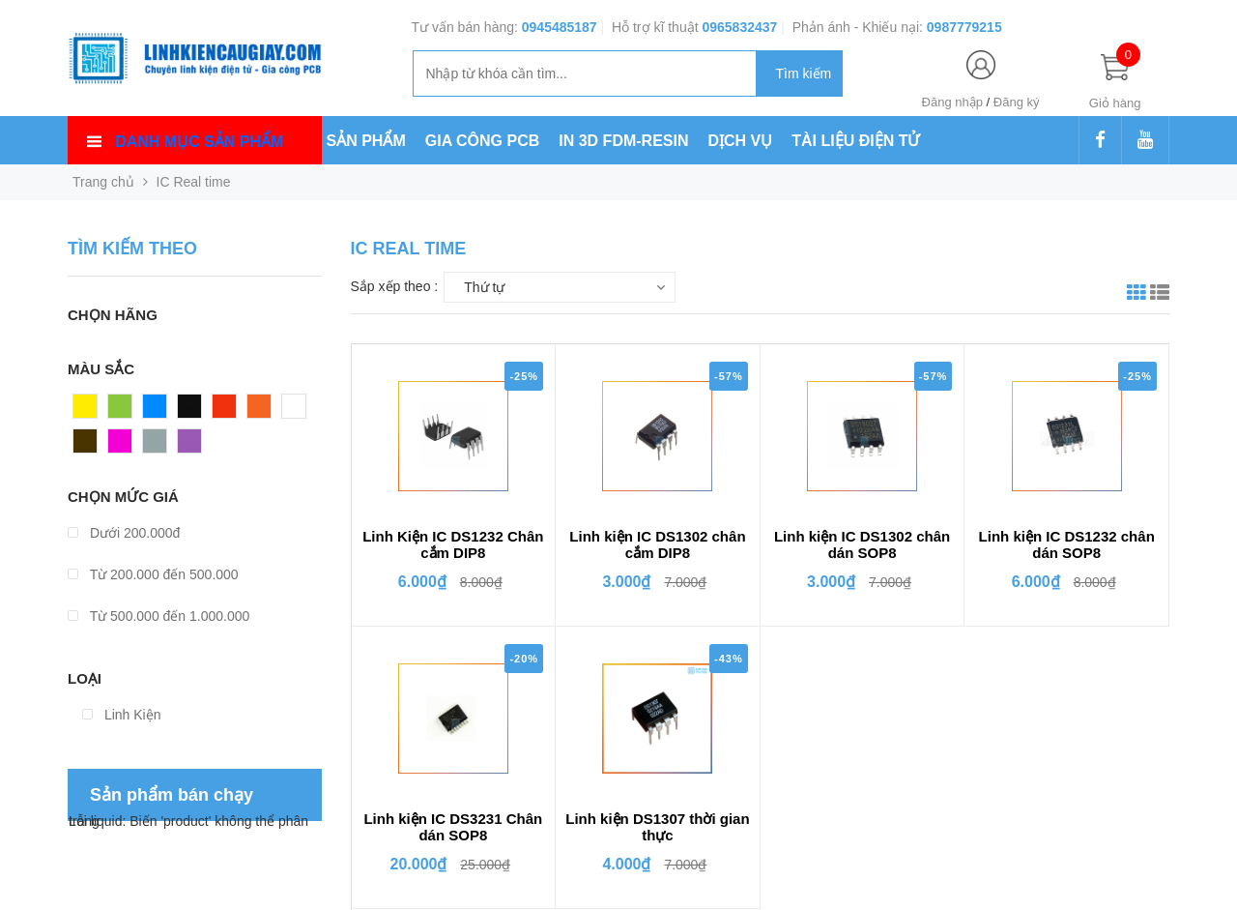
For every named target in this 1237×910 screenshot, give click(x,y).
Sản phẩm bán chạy (171, 795)
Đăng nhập (952, 102)
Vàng (89, 411)
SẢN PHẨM (366, 140)
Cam (261, 411)
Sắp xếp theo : (395, 286)
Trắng (299, 411)
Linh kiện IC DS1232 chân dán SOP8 (1067, 544)
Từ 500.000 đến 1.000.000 (158, 616)
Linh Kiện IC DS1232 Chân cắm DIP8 (452, 544)
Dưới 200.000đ (124, 533)
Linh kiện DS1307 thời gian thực (657, 826)
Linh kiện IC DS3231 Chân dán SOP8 (452, 826)
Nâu (86, 446)
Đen (190, 411)
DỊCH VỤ (740, 140)
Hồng (124, 446)
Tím (189, 446)
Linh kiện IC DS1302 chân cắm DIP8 (657, 544)
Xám (157, 446)
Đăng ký (1016, 102)
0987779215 (964, 27)
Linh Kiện (121, 714)
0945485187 (559, 27)
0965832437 (739, 27)
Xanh (124, 411)
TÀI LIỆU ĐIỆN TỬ (855, 140)
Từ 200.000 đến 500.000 (153, 574)
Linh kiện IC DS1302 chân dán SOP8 (862, 544)
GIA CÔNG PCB (482, 140)
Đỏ (221, 411)
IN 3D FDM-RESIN (623, 140)
